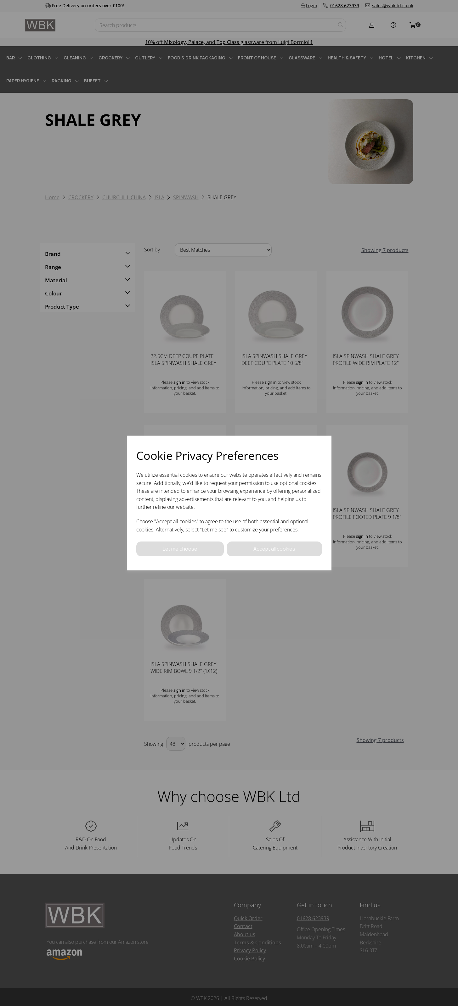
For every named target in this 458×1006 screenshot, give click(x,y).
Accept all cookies (274, 548)
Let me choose (180, 548)
